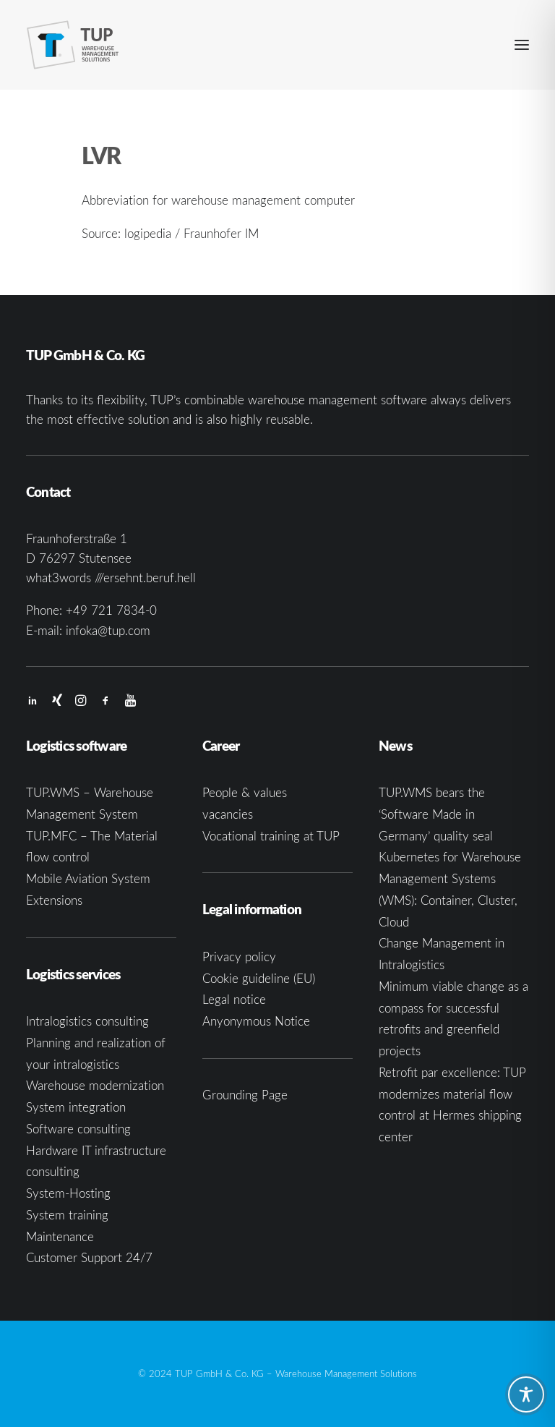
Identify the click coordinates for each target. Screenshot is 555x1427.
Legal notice (234, 999)
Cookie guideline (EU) (258, 978)
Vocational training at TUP (271, 835)
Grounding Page (245, 1094)
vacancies (227, 814)
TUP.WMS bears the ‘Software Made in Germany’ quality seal (436, 814)
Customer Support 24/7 (89, 1257)
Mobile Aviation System (88, 878)
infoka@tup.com (108, 630)
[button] (522, 45)
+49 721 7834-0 (111, 610)
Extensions (54, 900)
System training (67, 1214)
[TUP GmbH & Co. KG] (73, 45)
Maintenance (60, 1236)
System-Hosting (68, 1193)
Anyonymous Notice (256, 1021)
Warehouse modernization (95, 1085)
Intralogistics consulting (87, 1021)
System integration (76, 1107)
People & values (244, 792)
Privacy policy (239, 956)
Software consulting (78, 1128)
